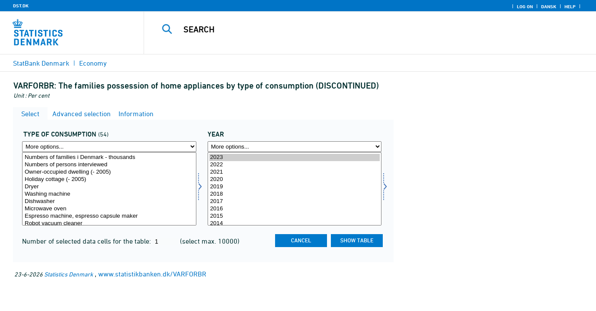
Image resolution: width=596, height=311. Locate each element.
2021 (294, 172)
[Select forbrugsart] (109, 188)
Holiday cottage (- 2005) (109, 179)
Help (570, 6)
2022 (294, 164)
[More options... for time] (295, 146)
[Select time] (295, 188)
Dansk (548, 6)
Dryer (109, 186)
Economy (93, 63)
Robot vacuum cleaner (109, 223)
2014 (294, 223)
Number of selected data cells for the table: (87, 241)
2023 (294, 157)
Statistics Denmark (68, 274)
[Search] (358, 29)
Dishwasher (109, 201)
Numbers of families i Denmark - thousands (109, 157)
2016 (294, 209)
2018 (294, 194)
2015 (294, 216)
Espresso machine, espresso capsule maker (109, 216)
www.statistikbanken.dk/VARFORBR (152, 274)
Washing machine (109, 194)
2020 (294, 179)
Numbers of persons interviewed (109, 164)
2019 (294, 186)
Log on (525, 6)
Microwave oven (109, 209)
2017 (294, 201)
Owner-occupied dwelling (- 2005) (109, 172)
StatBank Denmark (41, 63)
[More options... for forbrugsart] (109, 146)
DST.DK (21, 6)
